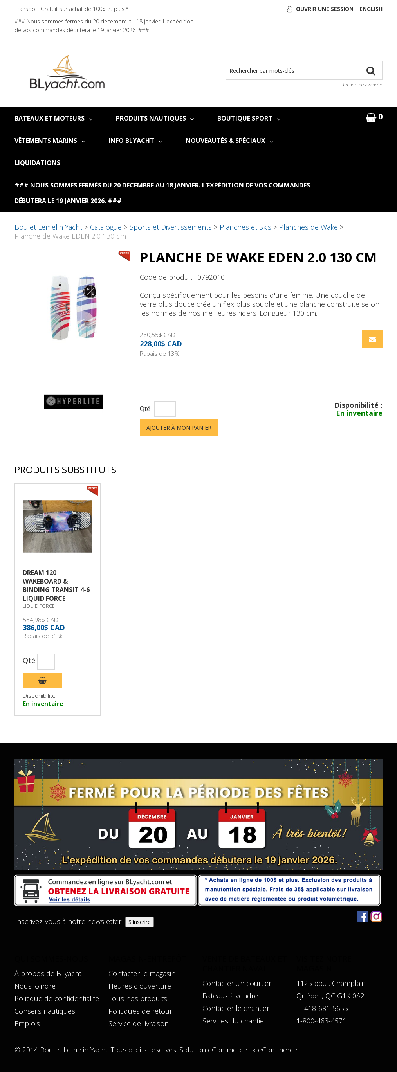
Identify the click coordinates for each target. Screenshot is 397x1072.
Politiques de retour (140, 1011)
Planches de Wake (308, 227)
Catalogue (106, 227)
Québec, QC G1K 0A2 (330, 995)
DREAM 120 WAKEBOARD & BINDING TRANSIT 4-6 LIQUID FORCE (56, 585)
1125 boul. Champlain (331, 983)
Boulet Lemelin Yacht (48, 227)
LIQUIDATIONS (37, 163)
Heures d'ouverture (139, 986)
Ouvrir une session (325, 9)
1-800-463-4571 (321, 1020)
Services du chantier (234, 1020)
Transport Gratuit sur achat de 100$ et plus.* (71, 9)
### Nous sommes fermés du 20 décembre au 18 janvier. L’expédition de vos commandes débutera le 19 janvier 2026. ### (162, 193)
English (371, 9)
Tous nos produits (137, 998)
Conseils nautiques (44, 1011)
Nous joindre (35, 986)
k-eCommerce (274, 1049)
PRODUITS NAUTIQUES (155, 118)
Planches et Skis (245, 227)
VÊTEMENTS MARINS (49, 140)
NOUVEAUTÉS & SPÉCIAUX (229, 140)
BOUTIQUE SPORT (248, 118)
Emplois (27, 1023)
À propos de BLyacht (47, 973)
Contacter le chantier (235, 1008)
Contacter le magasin (141, 973)
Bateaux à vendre (230, 995)
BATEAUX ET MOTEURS (53, 118)
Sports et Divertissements (171, 227)
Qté (145, 409)
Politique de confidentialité (56, 998)
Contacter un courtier (236, 983)
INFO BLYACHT (135, 140)
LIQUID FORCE (39, 606)
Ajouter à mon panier (178, 427)
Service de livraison (138, 1023)
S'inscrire (139, 922)
